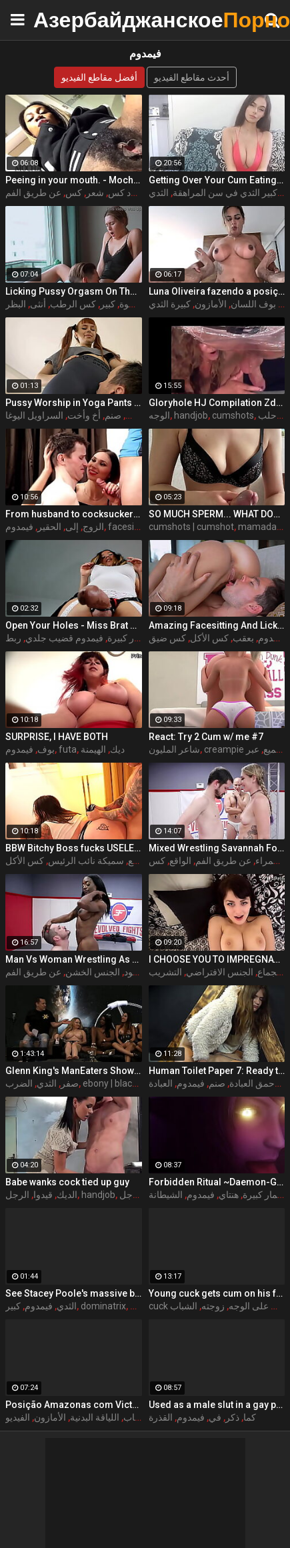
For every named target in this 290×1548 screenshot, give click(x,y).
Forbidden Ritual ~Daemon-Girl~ (217, 1182)
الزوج (93, 526)
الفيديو (17, 1417)
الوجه (159, 415)
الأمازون (211, 304)
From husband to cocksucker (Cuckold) (73, 514)
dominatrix (103, 1306)
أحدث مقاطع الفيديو (191, 77)
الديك (67, 1194)
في (215, 1417)
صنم (113, 415)
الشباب (183, 1306)
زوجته (213, 1306)
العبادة (161, 1083)
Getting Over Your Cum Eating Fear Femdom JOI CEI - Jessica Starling (217, 180)
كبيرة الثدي (170, 304)
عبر (252, 749)
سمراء (268, 860)
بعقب (243, 638)
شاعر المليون (174, 749)
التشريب (165, 972)
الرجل (17, 1194)
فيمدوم (19, 526)
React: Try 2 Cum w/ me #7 (206, 736)
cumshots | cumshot (191, 526)
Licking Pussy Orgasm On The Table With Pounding (73, 291)
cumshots (233, 415)
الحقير (49, 526)
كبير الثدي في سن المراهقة (225, 192)
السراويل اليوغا (34, 415)
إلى (72, 526)
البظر (15, 304)
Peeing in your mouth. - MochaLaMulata (73, 180)
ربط (13, 638)
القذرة (161, 1417)
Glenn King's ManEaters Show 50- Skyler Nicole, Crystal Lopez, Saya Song (73, 1070)
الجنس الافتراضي (219, 972)
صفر (70, 1083)
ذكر (232, 1417)
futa (68, 749)
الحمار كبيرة (130, 638)
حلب (267, 415)
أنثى (38, 304)
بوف (46, 749)
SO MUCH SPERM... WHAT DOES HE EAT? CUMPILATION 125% (217, 514)
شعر (95, 192)
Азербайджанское (66, 20)
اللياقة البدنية (94, 1417)
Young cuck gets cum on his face (217, 1293)
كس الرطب (73, 304)
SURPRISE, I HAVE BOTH (56, 736)
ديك (117, 749)
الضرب (19, 1083)
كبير (107, 304)
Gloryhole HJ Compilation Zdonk (217, 402)
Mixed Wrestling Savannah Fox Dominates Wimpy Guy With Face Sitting (217, 848)
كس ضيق (167, 638)
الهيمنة (93, 749)
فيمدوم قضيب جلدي (64, 638)
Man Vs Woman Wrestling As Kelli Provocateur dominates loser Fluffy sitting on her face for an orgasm (73, 959)
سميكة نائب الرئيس (86, 860)
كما (249, 1417)
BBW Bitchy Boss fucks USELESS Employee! (73, 848)
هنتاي (229, 1194)
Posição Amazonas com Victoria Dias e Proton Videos (73, 1404)
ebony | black (110, 1083)
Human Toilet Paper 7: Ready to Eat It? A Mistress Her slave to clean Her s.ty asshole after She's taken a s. (217, 1070)
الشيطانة (166, 1194)
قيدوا (43, 1194)
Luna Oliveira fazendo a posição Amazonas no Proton (217, 291)
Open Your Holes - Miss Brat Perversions (73, 625)
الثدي (159, 192)
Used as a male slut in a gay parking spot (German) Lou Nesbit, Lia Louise (217, 1404)
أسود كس (127, 192)
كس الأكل (209, 638)
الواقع (180, 860)
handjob (191, 415)
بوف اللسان (253, 304)
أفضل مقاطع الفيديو (99, 77)
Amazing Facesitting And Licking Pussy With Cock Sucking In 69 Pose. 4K (217, 625)
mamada (257, 526)
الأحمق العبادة (256, 1083)
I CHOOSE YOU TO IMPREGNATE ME (217, 959)
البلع (136, 860)
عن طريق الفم (33, 192)
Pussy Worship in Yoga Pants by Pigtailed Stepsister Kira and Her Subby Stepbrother (73, 402)
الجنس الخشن (92, 972)
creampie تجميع (244, 749)
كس (73, 192)
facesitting (130, 526)
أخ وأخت (84, 415)
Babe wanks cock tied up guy (67, 1182)
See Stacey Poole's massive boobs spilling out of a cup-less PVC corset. (73, 1293)
